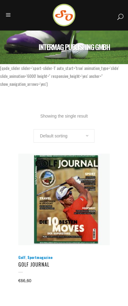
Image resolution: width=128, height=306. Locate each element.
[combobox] (64, 136)
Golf (22, 257)
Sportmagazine (39, 257)
